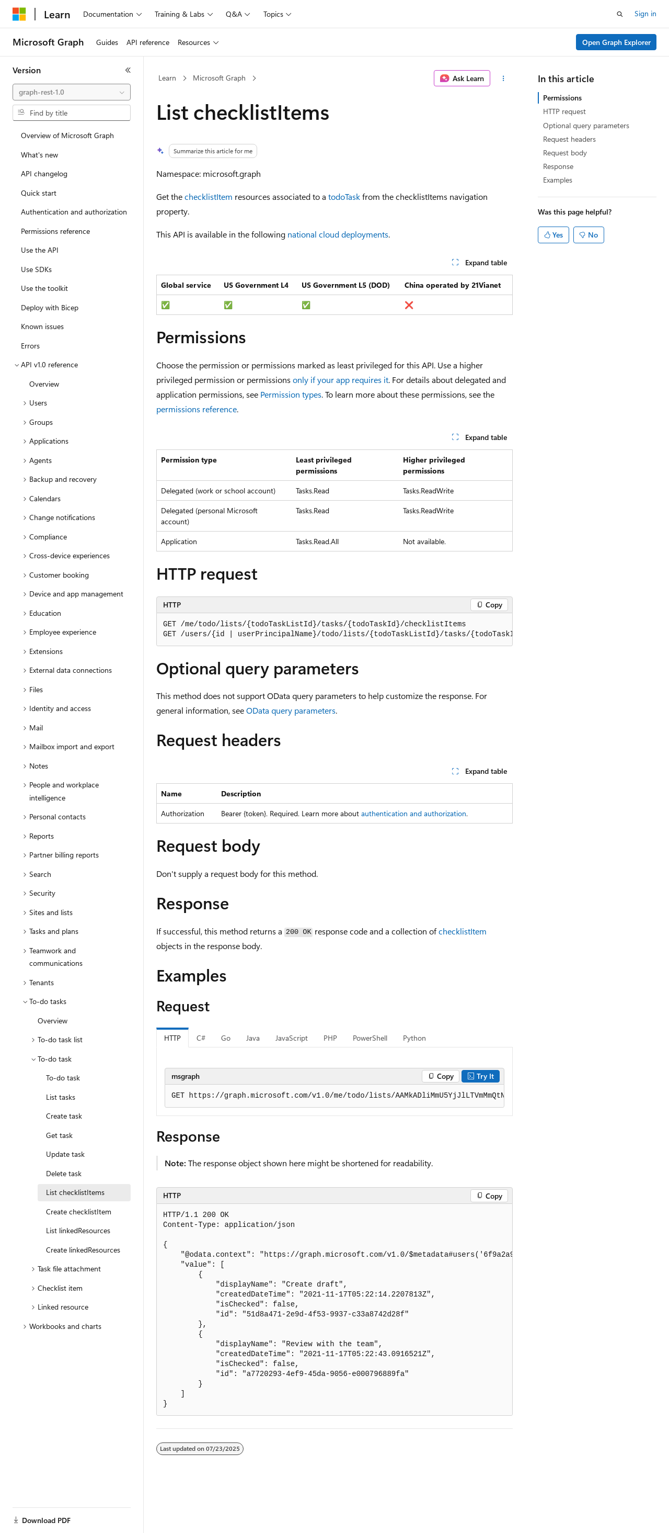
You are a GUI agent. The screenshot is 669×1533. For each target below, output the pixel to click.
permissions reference (196, 408)
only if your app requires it (340, 379)
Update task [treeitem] (65, 1154)
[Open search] (619, 14)
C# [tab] (201, 1038)
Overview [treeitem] (44, 384)
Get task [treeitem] (59, 1135)
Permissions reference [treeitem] (55, 231)
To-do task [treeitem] (63, 1078)
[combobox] (72, 92)
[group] (334, 629)
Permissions (562, 98)
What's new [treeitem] (39, 155)
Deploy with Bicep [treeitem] (49, 307)
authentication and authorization (413, 813)
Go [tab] (225, 1038)
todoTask (344, 196)
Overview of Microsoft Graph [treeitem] (67, 135)
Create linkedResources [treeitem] (83, 1250)
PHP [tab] (330, 1038)
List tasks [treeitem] (60, 1097)
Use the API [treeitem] (40, 250)
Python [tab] (414, 1038)
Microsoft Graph (219, 78)
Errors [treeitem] (30, 346)
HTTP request (564, 111)
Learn (167, 78)
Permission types (290, 394)
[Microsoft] (19, 14)
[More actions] (503, 78)
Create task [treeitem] (64, 1116)
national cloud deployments (337, 234)
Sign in (645, 13)
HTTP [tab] (172, 1038)
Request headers (569, 139)
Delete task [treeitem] (64, 1173)
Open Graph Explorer (616, 42)
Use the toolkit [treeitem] (44, 288)
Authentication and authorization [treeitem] (74, 212)
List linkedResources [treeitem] (78, 1230)
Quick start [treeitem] (38, 193)
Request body (565, 152)
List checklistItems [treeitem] (75, 1192)
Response (558, 166)
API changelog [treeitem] (44, 173)
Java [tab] (253, 1038)
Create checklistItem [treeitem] (78, 1211)
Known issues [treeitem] (42, 326)
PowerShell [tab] (370, 1038)
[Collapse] (128, 70)
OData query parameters (291, 710)
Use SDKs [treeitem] (36, 269)
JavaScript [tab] (291, 1038)
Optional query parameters (586, 125)
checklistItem (208, 196)
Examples (557, 180)
